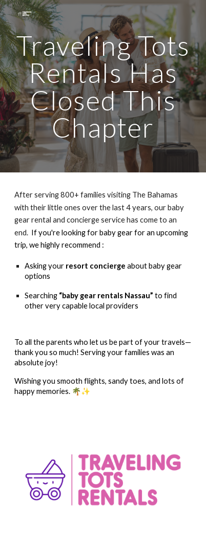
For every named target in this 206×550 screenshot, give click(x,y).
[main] (103, 86)
